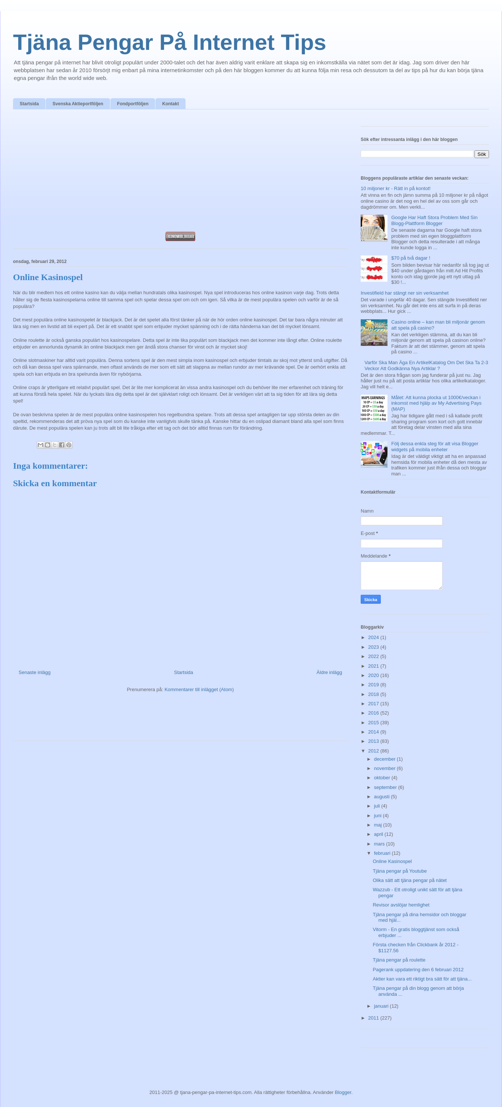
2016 (374, 713)
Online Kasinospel (392, 861)
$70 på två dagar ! (410, 258)
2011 (374, 1018)
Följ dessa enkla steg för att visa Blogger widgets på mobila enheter (434, 446)
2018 (374, 694)
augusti (382, 796)
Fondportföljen (133, 103)
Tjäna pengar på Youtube (400, 871)
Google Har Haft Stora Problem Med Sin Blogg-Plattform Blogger (434, 220)
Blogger (343, 1092)
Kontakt (170, 103)
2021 (374, 666)
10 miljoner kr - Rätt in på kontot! (396, 188)
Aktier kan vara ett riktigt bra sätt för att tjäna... (422, 979)
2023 (374, 647)
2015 (374, 722)
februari (383, 853)
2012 (374, 751)
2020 (374, 675)
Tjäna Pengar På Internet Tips (169, 42)
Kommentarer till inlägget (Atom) (199, 689)
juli (378, 806)
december (385, 759)
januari (382, 1006)
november (385, 768)
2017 (374, 703)
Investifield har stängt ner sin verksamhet (404, 293)
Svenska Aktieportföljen (77, 103)
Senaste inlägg (35, 672)
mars (380, 844)
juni (378, 815)
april (379, 834)
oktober (383, 777)
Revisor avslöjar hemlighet (401, 905)
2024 (374, 637)
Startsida (29, 103)
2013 (374, 741)
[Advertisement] (180, 173)
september (386, 787)
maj (378, 825)
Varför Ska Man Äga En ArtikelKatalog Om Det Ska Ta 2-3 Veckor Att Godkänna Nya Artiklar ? (426, 365)
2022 (374, 656)
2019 (374, 684)
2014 (374, 732)
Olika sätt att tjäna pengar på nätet (410, 880)
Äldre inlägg (329, 672)
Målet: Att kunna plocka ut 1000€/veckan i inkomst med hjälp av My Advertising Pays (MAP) (436, 403)
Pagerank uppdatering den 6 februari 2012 (418, 969)
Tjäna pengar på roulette (399, 960)
